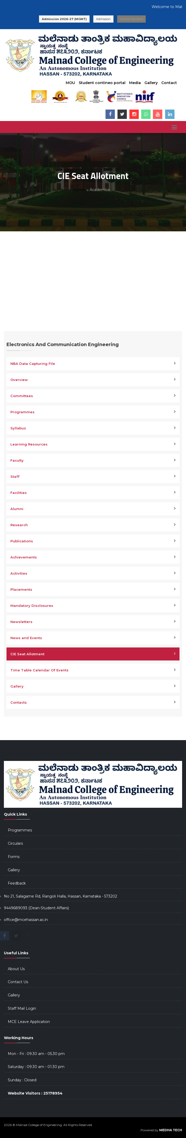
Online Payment (131, 19)
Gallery (151, 82)
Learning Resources (29, 444)
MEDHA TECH (170, 1130)
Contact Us (18, 982)
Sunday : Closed (22, 1080)
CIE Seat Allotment (27, 654)
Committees (21, 396)
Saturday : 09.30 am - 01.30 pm (36, 1066)
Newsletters (21, 622)
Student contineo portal (102, 82)
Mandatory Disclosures (31, 605)
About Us (16, 969)
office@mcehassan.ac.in (26, 919)
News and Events (26, 638)
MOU (70, 82)
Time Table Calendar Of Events (39, 670)
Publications (21, 541)
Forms (13, 856)
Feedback (17, 883)
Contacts (18, 702)
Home (78, 189)
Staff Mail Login (22, 1008)
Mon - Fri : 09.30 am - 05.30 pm (36, 1053)
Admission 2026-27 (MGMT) (64, 19)
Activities (18, 573)
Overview (19, 380)
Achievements (23, 557)
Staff (14, 476)
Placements (21, 589)
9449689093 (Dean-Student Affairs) (36, 908)
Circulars (15, 843)
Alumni (16, 509)
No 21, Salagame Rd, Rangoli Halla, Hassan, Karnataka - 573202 (60, 896)
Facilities (18, 493)
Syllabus (18, 428)
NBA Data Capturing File (32, 363)
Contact (169, 82)
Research (19, 525)
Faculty (17, 460)
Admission (103, 19)
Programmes (22, 412)
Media (135, 82)
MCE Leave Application (29, 1021)
